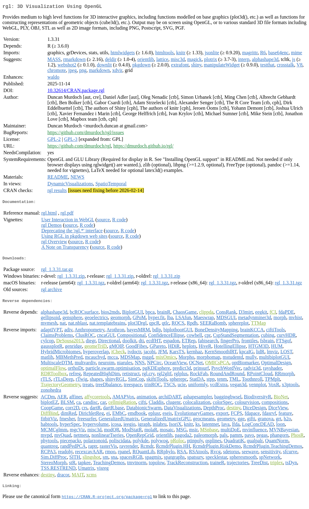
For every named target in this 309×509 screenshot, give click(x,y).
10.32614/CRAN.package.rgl (75, 91)
